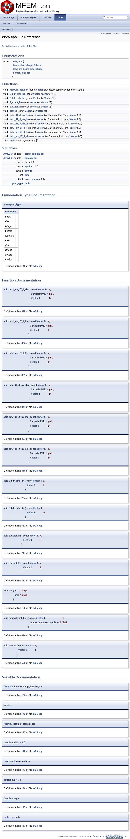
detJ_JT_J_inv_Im (19, 119)
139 (23, 788)
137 (23, 732)
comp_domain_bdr (34, 153)
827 (23, 438)
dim (27, 175)
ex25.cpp (37, 266)
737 (23, 580)
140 (23, 751)
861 (23, 375)
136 (23, 695)
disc (22, 65)
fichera (37, 65)
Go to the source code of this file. (19, 46)
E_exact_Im (16, 106)
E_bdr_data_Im (17, 98)
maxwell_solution (19, 89)
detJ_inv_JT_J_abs (20, 136)
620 (23, 663)
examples (6, 29)
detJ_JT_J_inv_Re (19, 115)
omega (28, 170)
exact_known (32, 179)
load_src (17, 69)
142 (23, 714)
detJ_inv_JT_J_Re (19, 127)
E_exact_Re (16, 102)
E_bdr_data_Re (17, 94)
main (12, 140)
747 (23, 553)
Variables (125, 34)
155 (23, 608)
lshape (29, 65)
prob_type (17, 61)
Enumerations (105, 34)
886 (23, 343)
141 (23, 807)
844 (23, 407)
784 (23, 498)
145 (23, 266)
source (13, 111)
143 (23, 769)
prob (27, 183)
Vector (39, 89)
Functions (116, 34)
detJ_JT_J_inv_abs (20, 123)
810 (23, 470)
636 (23, 635)
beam (16, 65)
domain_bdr (31, 158)
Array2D (7, 153)
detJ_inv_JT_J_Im (19, 132)
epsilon (28, 166)
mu (26, 162)
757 (23, 525)
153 (23, 825)
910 (23, 311)
